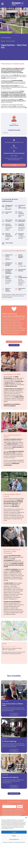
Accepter (14, 832)
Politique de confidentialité (7, 842)
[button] (26, 817)
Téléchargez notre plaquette (14, 341)
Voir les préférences (14, 839)
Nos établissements (6, 37)
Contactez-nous (14, 345)
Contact (14, 165)
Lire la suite (14, 714)
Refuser (14, 835)
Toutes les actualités (14, 793)
